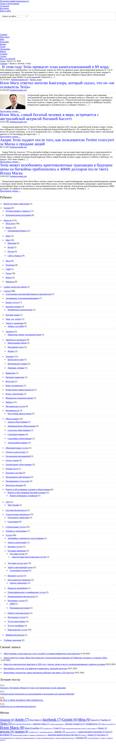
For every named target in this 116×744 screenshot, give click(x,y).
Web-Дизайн (13, 505)
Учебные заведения (12, 640)
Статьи (3, 56)
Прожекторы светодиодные (20, 310)
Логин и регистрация (9, 3)
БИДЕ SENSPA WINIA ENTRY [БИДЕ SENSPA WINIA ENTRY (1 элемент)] (22, 724)
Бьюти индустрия (16, 359)
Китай (10, 247)
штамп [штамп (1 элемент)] (103, 738)
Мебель (9, 402)
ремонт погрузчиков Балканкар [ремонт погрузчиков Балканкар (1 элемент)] (25, 738)
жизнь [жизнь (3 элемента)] (60, 731)
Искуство (10, 381)
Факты (3, 51)
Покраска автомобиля (17, 588)
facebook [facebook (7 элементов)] (52, 719)
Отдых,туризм (12, 460)
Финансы (10, 281)
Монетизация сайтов (17, 343)
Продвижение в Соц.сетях (17, 481)
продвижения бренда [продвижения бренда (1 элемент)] (7, 738)
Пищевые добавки (16, 368)
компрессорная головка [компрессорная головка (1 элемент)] (21, 735)
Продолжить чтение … (10, 111)
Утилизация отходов (19, 570)
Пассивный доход (16, 347)
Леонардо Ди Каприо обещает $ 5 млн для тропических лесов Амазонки (33, 688)
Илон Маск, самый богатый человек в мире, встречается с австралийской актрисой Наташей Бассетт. (49, 116)
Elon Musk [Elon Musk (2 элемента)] (36, 720)
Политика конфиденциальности (14, 1)
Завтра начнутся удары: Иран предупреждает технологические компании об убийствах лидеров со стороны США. (55, 658)
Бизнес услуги (12, 302)
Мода (8, 261)
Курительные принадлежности (20, 390)
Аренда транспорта (18, 583)
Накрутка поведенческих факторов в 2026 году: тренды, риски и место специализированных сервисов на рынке (54, 664)
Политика (4, 42)
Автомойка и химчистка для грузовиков (26, 538)
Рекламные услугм (16, 600)
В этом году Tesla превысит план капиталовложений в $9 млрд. (55, 66)
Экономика (5, 49)
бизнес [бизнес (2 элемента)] (102, 728)
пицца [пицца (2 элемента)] (92, 735)
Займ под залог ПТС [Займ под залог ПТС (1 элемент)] (108, 724)
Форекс (11, 351)
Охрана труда (12, 469)
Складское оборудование (19, 430)
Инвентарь (10, 373)
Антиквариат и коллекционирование (22, 298)
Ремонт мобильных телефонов (23, 495)
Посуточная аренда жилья (19, 413)
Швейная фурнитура (15, 635)
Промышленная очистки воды (21, 596)
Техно (2, 46)
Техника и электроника (16, 531)
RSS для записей (7, 59)
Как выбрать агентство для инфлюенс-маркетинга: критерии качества (35, 668)
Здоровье (10, 356)
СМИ (8, 269)
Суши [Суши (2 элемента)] (57, 728)
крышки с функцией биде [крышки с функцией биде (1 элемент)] (38, 735)
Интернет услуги (15, 576)
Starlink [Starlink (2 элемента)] (106, 720)
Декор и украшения (14, 323)
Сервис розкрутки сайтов (15, 287)
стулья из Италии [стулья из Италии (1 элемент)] (93, 738)
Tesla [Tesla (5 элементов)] (6, 723)
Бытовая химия (12, 315)
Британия (12, 243)
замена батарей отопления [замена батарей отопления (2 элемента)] (91, 732)
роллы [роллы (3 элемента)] (81, 737)
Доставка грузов (17, 554)
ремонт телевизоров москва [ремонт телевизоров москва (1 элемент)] (46, 738)
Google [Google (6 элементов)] (69, 719)
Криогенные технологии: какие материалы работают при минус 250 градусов (39, 672)
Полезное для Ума (14, 473)
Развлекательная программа (18, 215)
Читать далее (36, 79)
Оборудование (12, 419)
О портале (4, 6)
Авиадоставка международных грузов (29, 557)
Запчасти (10, 331)
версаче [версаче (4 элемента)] (7, 731)
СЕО (8, 502)
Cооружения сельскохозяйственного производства (28, 294)
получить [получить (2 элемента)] (102, 735)
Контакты (4, 8)
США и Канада (14, 255)
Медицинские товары (17, 364)
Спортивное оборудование (20, 438)
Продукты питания (14, 485)
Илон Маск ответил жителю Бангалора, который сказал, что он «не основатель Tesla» (57, 85)
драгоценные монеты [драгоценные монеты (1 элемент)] (46, 732)
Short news (5, 37)
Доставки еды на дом (17, 563)
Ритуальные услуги (16, 617)
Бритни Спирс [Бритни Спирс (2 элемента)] (41, 724)
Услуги (9, 535)
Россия (11, 251)
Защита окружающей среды (20, 567)
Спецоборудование (16, 434)
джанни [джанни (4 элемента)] (21, 731)
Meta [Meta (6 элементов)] (84, 719)
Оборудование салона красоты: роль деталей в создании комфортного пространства (42, 653)
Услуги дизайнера (16, 625)
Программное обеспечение (18, 477)
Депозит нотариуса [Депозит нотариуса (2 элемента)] (75, 724)
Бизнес (3, 44)
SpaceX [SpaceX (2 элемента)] (95, 720)
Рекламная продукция (19, 608)
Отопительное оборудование (19, 464)
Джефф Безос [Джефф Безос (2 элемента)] (93, 724)
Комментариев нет (19, 79)
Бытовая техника (13, 306)
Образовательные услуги (17, 448)
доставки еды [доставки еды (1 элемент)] (34, 732)
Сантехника (13, 521)
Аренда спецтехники (17, 542)
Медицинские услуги (15, 406)
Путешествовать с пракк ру (18, 211)
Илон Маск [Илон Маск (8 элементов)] (12, 727)
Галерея (3, 54)
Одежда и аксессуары (15, 452)
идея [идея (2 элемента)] (108, 732)
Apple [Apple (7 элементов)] (22, 719)
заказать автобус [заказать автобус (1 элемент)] (71, 732)
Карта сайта (5, 11)
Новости (7, 220)
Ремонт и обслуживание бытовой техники (27, 492)
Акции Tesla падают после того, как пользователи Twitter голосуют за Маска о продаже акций (57, 142)
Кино (8, 236)
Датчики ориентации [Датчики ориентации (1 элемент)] (57, 724)
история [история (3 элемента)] (6, 734)
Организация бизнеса (17, 231)
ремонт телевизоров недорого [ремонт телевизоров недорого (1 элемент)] (66, 738)
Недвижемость (12, 410)
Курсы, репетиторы (14, 394)
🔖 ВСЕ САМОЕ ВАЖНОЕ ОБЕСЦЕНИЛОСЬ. (21, 700)
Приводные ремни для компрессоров (24, 334)
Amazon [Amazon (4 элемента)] (7, 719)
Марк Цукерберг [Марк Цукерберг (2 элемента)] (34, 728)
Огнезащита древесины (18, 517)
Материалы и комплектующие (19, 398)
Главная (3, 34)
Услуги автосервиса (17, 621)
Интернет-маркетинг (15, 377)
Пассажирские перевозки (19, 580)
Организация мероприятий (18, 456)
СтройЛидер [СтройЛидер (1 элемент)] (48, 728)
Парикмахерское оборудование (22, 426)
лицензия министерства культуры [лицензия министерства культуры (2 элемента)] (64, 735)
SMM (12, 604)
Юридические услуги (17, 630)
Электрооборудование (18, 443)
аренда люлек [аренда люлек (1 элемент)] (92, 728)
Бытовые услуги (15, 546)
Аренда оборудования (17, 422)
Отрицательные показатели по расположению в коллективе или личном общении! (37, 694)
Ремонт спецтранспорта (18, 613)
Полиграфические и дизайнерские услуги (26, 592)
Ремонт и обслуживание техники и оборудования (28, 489)
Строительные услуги (15, 527)
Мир (2, 39)
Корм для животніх (14, 385)
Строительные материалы (17, 514)
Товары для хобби (16, 326)
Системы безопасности (16, 510)
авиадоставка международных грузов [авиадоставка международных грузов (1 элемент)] (74, 728)
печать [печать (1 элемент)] (84, 735)
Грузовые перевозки (17, 551)
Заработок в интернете (16, 340)
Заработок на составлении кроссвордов (18, 706)
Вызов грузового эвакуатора (16, 204)
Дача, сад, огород (13, 319)
